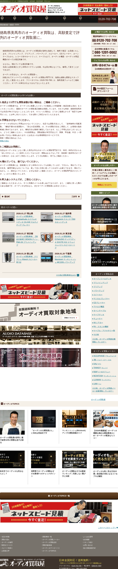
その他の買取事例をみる (66, 273)
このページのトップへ (107, 526)
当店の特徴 (5, 535)
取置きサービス (7, 543)
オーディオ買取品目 (49, 541)
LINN (97, 382)
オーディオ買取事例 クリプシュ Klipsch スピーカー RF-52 (27, 258)
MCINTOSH (104, 374)
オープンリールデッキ (102, 277)
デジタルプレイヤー (101, 297)
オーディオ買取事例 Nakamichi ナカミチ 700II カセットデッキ (65, 217)
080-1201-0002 (81, 567)
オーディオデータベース (51, 546)
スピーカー (97, 293)
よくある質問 (88, 535)
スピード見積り (7, 546)
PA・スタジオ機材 (100, 325)
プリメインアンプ (100, 281)
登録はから (104, 183)
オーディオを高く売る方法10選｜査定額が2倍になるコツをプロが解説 (105, 472)
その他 (96, 333)
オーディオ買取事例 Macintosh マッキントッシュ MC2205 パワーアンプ (65, 258)
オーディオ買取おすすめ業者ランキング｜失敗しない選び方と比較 (73, 472)
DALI (97, 362)
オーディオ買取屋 (98, 398)
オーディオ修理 (7, 541)
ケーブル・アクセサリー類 (104, 329)
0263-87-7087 (96, 564)
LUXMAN (102, 378)
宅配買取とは (97, 561)
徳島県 (12, 23)
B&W (101, 370)
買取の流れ (4, 139)
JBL (102, 358)
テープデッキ (98, 313)
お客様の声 (5, 549)
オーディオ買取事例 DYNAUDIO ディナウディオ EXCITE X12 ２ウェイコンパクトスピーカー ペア (65, 240)
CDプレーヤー (99, 301)
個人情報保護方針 (89, 546)
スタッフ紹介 (88, 541)
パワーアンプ (98, 289)
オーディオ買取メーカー (51, 538)
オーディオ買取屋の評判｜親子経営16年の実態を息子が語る (12, 438)
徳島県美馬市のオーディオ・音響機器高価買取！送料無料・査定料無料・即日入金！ (25, 1)
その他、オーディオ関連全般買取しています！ (104, 338)
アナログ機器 (98, 305)
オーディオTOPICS (49, 549)
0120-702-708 (76, 564)
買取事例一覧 (47, 535)
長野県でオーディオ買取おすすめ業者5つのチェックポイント (43, 472)
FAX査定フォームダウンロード (105, 88)
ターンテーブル (99, 309)
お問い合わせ (88, 543)
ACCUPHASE (104, 354)
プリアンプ (97, 285)
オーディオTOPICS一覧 (60, 494)
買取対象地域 (4, 23)
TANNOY (100, 366)
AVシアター (98, 321)
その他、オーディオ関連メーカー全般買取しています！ (104, 388)
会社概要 (86, 538)
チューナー (97, 317)
